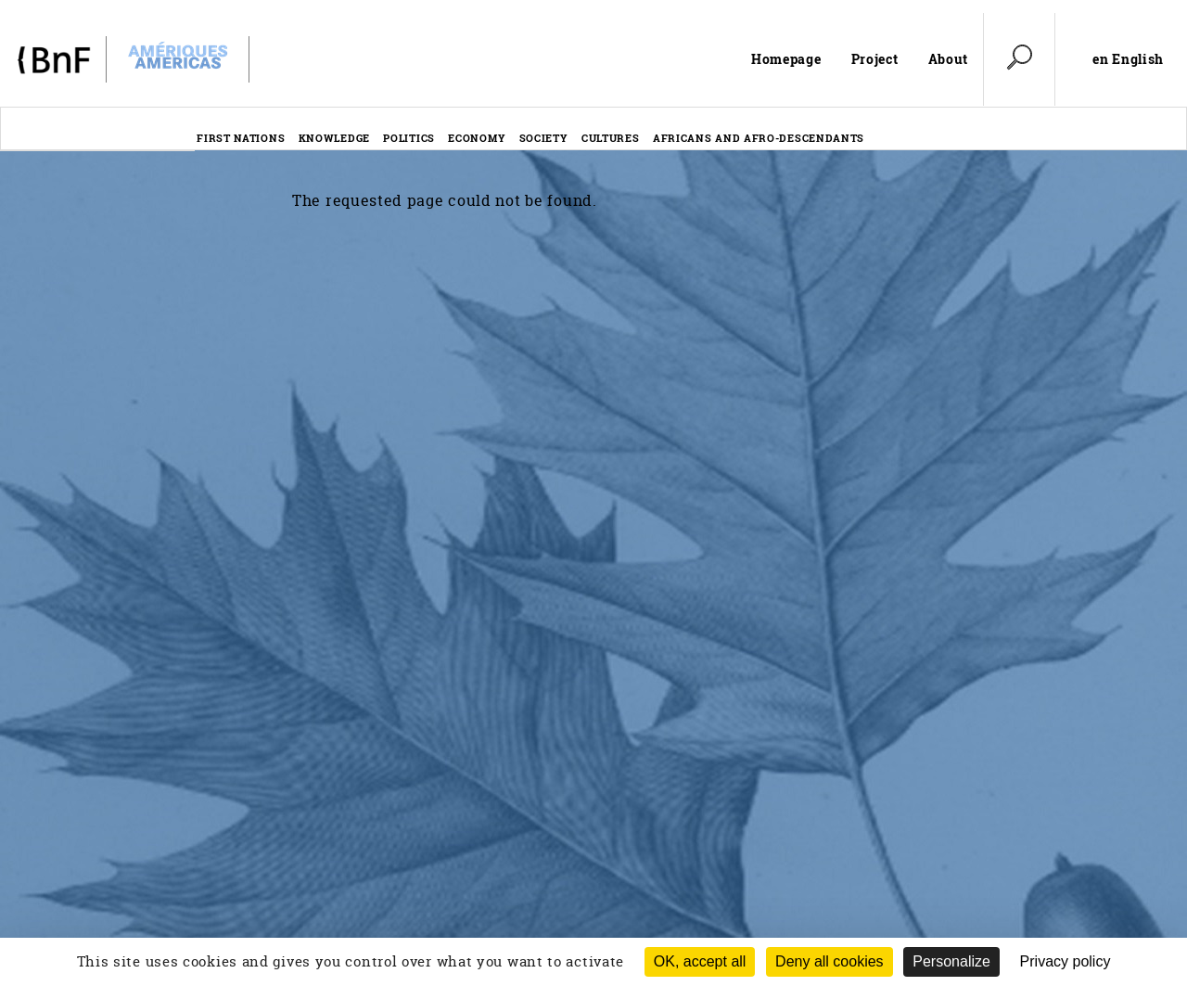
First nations (241, 138)
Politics (409, 138)
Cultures (610, 138)
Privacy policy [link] (1065, 961)
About (948, 59)
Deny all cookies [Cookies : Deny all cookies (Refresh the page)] (829, 961)
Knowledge (334, 138)
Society (543, 138)
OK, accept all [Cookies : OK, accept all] (700, 961)
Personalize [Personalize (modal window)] (951, 961)
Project (875, 59)
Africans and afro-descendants (758, 138)
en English (1128, 59)
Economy (476, 138)
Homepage (786, 59)
